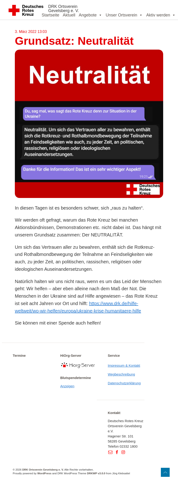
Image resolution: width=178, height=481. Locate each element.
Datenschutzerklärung (124, 383)
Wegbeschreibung (121, 374)
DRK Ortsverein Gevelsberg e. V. (63, 8)
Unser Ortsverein (124, 15)
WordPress (44, 473)
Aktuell (69, 15)
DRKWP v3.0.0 (96, 473)
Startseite (50, 15)
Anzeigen (67, 386)
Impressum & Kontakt (124, 365)
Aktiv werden (161, 15)
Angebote (90, 15)
